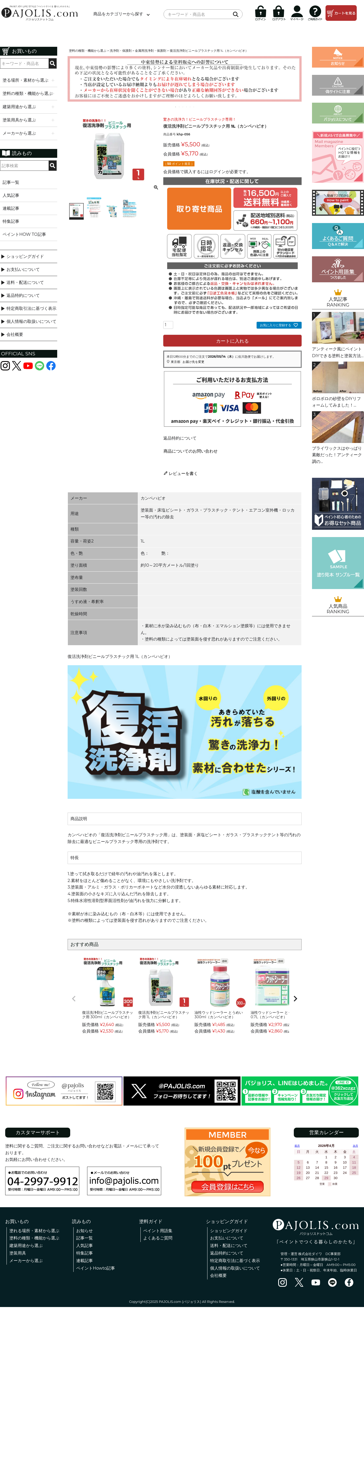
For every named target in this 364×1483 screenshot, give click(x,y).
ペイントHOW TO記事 (24, 234)
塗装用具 (17, 1253)
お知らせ (84, 1230)
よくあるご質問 (157, 1238)
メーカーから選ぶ (26, 1260)
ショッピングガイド (25, 256)
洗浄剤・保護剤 (121, 51)
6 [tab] (194, 107)
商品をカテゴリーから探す (118, 13)
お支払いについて (23, 269)
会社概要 (14, 334)
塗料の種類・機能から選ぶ (87, 51)
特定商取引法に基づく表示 (31, 308)
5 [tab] (190, 107)
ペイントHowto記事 (95, 1268)
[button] (74, 998)
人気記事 (11, 195)
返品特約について (23, 295)
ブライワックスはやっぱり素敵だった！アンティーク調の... (337, 455)
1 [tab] (175, 107)
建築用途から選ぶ (26, 1245)
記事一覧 (11, 182)
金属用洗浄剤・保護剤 (150, 51)
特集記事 (11, 221)
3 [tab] (183, 107)
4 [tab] (186, 107)
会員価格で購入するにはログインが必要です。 (207, 171)
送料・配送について (25, 282)
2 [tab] (179, 107)
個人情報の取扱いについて (31, 321)
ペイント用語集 (157, 1230)
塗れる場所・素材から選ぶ (34, 1230)
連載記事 (11, 208)
